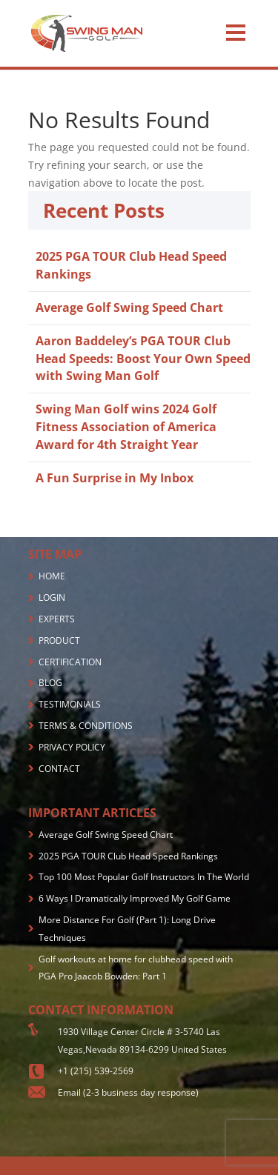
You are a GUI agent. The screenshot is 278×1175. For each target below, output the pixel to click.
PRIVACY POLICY (72, 747)
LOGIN (52, 597)
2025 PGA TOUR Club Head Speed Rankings (128, 856)
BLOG (50, 682)
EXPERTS (57, 619)
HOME (52, 576)
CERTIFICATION (70, 662)
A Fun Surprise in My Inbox (114, 478)
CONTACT (59, 768)
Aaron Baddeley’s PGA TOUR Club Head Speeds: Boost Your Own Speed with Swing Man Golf (143, 359)
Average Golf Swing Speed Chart (129, 307)
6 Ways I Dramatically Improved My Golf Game (135, 898)
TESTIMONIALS (70, 704)
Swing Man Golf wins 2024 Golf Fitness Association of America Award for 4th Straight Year (126, 427)
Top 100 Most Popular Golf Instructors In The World (144, 877)
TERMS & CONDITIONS (86, 725)
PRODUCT (59, 640)
